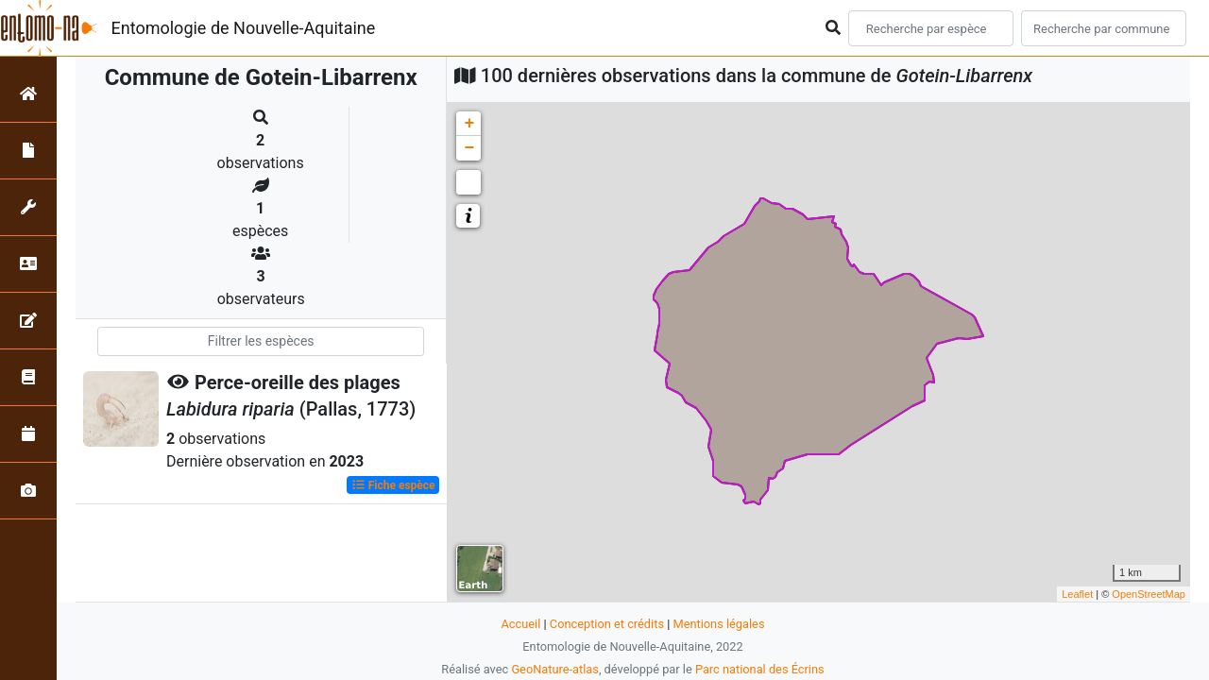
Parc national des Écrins (760, 669)
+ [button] (469, 123)
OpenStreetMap (1148, 594)
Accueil (521, 624)
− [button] (469, 148)
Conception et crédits (607, 624)
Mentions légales (718, 624)
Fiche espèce (393, 485)
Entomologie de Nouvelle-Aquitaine (243, 28)
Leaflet (1077, 594)
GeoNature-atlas (555, 669)
